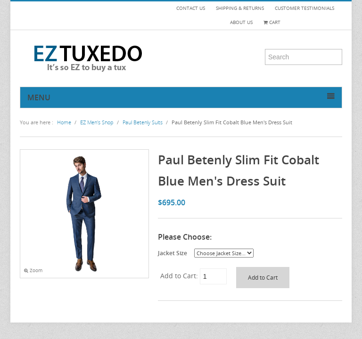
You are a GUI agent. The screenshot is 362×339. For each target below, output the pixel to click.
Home (64, 122)
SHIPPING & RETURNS (240, 8)
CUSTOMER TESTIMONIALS (304, 8)
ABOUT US (241, 22)
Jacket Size (172, 253)
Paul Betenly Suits (143, 122)
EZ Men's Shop (97, 122)
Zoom (33, 270)
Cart (271, 22)
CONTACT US (190, 8)
